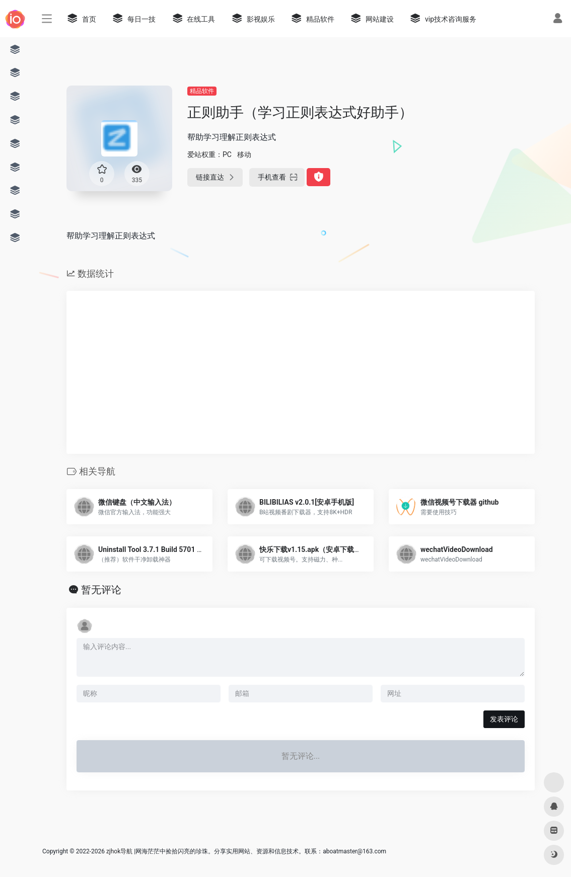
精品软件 (202, 91)
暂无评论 (101, 590)
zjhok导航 (119, 851)
